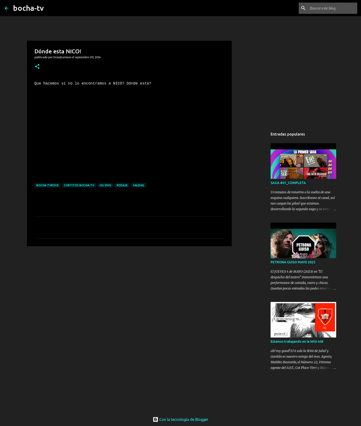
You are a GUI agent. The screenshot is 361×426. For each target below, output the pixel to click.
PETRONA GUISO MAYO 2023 (293, 262)
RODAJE (122, 185)
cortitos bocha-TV (79, 185)
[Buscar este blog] (332, 8)
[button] (37, 67)
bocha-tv (28, 8)
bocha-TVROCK (47, 185)
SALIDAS (138, 185)
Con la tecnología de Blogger (180, 419)
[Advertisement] (129, 286)
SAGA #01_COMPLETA (288, 183)
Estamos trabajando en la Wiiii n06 (297, 341)
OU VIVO (105, 185)
